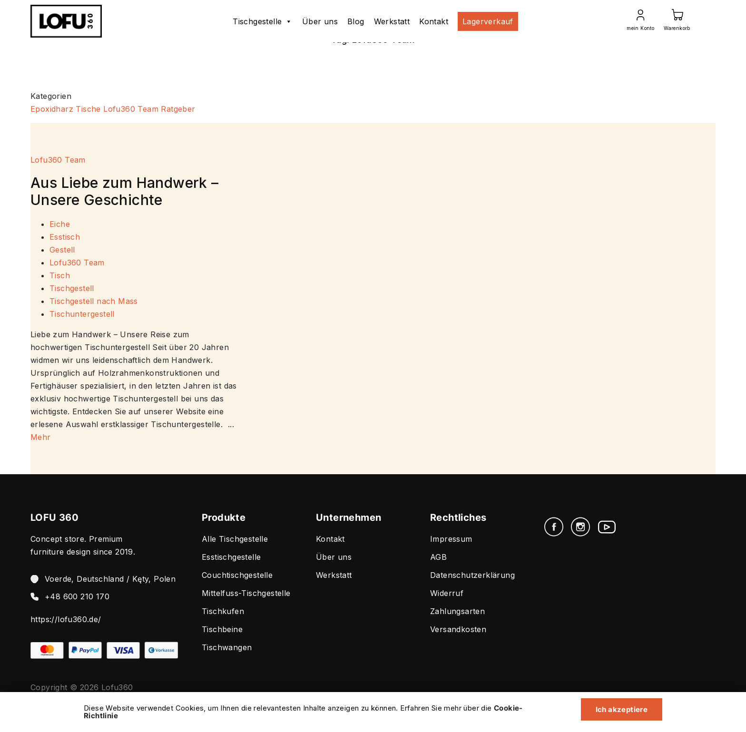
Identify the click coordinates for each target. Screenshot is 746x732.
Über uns (320, 21)
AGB (438, 557)
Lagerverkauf (487, 21)
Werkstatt (392, 21)
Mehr (40, 437)
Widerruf (446, 593)
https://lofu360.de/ (65, 619)
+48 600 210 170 (77, 596)
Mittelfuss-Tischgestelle (246, 593)
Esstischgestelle (231, 557)
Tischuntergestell (82, 314)
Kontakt (433, 21)
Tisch (59, 275)
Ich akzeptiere (619, 708)
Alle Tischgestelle (235, 539)
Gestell (62, 249)
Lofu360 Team (130, 109)
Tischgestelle (263, 21)
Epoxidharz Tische (65, 109)
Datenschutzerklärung (472, 575)
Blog (355, 21)
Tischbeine (222, 629)
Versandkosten (458, 629)
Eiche (59, 224)
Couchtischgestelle (237, 575)
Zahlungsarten (457, 611)
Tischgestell (71, 288)
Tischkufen (223, 611)
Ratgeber (178, 109)
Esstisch (64, 237)
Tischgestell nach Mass (93, 301)
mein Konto (640, 28)
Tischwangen (227, 647)
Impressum (451, 539)
